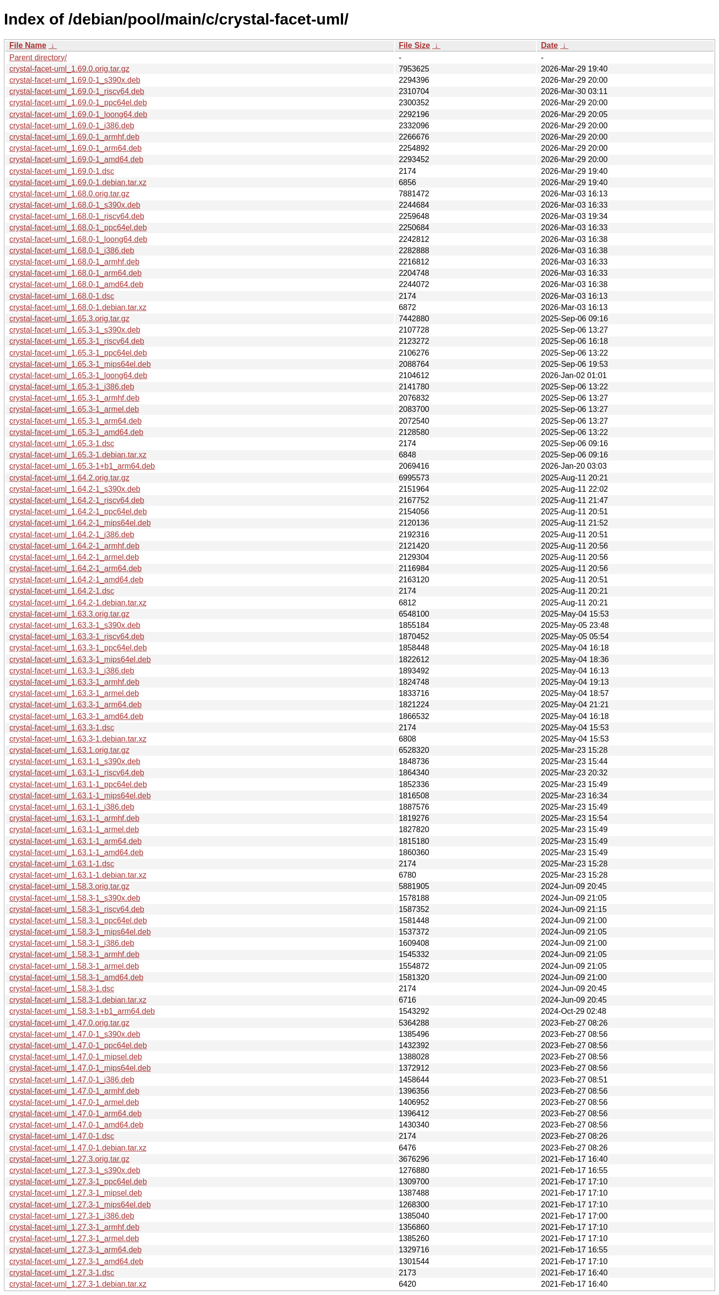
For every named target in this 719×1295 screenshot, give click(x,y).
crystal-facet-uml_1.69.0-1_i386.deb (71, 125)
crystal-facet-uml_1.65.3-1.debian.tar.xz (77, 455)
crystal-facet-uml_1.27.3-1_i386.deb (71, 1216)
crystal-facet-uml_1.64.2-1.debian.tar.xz (77, 603)
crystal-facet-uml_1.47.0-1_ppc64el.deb (78, 1045)
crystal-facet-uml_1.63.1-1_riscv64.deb (76, 772)
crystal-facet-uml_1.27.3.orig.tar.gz (69, 1159)
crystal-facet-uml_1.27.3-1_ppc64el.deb (78, 1181)
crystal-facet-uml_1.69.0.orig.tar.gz (69, 69)
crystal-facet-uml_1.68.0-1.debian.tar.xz (77, 307)
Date (549, 45)
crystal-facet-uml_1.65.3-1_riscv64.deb (76, 341)
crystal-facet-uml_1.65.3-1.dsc (61, 443)
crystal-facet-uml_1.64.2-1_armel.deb (74, 557)
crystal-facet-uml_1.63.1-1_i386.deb (71, 807)
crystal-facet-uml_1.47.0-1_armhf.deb (74, 1091)
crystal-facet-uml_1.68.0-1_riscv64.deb (76, 216)
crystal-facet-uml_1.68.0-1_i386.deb (71, 250)
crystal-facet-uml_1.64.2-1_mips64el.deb (80, 523)
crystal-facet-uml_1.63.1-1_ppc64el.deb (78, 784)
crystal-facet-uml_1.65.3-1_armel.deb (74, 409)
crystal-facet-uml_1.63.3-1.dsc (61, 727)
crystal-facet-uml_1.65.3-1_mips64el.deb (80, 364)
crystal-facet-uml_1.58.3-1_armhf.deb (74, 954)
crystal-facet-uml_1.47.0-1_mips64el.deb (80, 1068)
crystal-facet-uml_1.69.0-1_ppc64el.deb (78, 102)
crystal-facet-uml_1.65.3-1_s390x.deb (74, 330)
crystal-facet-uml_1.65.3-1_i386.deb (71, 387)
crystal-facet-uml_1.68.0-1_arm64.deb (75, 273)
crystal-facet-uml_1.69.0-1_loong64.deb (78, 114)
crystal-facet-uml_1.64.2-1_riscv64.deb (76, 500)
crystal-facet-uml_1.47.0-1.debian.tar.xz (77, 1148)
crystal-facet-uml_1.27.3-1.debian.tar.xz (77, 1284)
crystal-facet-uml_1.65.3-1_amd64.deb (76, 432)
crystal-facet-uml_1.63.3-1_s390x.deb (74, 625)
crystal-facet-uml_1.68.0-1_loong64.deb (78, 239)
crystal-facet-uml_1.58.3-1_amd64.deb (76, 977)
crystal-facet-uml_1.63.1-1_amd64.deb (76, 852)
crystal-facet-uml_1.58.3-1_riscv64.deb (76, 909)
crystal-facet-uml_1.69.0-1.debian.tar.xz (77, 182)
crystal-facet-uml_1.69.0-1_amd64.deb (76, 159)
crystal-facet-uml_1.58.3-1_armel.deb (74, 966)
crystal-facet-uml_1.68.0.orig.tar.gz (69, 194)
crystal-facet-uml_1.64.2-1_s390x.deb (74, 489)
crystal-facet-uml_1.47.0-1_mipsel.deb (75, 1057)
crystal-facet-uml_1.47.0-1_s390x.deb (74, 1034)
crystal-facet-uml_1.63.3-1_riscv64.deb (76, 636)
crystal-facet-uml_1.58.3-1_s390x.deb (74, 898)
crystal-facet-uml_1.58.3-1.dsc (61, 988)
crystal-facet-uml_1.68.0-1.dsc (61, 296)
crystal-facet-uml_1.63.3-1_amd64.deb (76, 716)
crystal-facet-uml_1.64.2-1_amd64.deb (76, 580)
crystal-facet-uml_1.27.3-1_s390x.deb (74, 1170)
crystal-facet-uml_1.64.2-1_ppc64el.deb (78, 511)
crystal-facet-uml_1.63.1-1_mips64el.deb (80, 795)
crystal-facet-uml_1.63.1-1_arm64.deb (75, 841)
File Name (27, 45)
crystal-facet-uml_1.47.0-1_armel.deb (74, 1102)
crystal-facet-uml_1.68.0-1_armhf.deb (74, 262)
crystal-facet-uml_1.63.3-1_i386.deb (71, 671)
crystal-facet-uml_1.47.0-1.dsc (61, 1136)
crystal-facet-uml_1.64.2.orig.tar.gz (69, 478)
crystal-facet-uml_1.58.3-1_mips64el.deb (80, 932)
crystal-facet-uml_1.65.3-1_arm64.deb (75, 421)
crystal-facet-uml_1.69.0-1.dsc (61, 171)
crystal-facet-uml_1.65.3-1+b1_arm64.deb (82, 466)
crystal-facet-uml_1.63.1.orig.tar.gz (69, 750)
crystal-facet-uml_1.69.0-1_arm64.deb (75, 148)
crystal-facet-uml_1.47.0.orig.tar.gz (69, 1023)
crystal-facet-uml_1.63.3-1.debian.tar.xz (77, 739)
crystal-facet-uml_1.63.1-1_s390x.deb (74, 761)
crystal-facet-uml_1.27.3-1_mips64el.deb (80, 1204)
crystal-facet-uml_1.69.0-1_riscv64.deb (76, 91)
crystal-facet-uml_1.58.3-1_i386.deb (71, 943)
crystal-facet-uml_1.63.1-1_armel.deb (74, 829)
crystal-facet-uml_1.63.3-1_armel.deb (74, 693)
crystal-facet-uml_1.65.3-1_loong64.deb (78, 375)
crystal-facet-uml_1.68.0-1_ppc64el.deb (78, 227)
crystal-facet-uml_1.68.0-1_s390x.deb (74, 205)
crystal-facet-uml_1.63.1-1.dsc (61, 864)
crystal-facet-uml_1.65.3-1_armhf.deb (74, 398)
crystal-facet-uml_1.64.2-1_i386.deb (71, 534)
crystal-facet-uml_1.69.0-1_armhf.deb (74, 137)
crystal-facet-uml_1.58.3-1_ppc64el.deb (78, 920)
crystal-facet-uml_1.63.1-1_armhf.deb (74, 818)
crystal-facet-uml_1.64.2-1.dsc (61, 591)
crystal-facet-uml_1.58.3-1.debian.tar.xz (77, 1000)
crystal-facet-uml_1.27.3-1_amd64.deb (76, 1261)
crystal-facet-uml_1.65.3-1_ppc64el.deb (78, 353)
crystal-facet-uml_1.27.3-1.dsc (61, 1273)
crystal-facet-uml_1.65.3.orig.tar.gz (69, 318)
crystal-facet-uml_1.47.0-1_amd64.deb (76, 1125)
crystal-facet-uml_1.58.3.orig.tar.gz (69, 886)
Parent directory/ (38, 57)
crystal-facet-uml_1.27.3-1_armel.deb (74, 1238)
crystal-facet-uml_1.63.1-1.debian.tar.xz (77, 875)
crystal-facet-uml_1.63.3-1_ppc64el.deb (78, 648)
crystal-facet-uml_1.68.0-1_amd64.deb (76, 284)
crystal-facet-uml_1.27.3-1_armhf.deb (74, 1227)
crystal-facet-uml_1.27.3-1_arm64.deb (75, 1250)
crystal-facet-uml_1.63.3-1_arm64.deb (75, 704)
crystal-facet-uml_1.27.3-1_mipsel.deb (75, 1193)
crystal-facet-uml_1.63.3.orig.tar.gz (69, 614)
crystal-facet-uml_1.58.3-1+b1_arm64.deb (82, 1011)
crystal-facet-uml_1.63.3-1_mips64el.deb (80, 659)
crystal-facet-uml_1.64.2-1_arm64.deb (75, 568)
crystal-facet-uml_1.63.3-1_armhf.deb (74, 682)
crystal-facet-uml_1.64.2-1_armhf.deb (74, 546)
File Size (414, 45)
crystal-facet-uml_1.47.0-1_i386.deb (71, 1080)
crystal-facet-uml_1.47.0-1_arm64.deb (75, 1113)
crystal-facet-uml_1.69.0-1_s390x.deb (74, 80)
